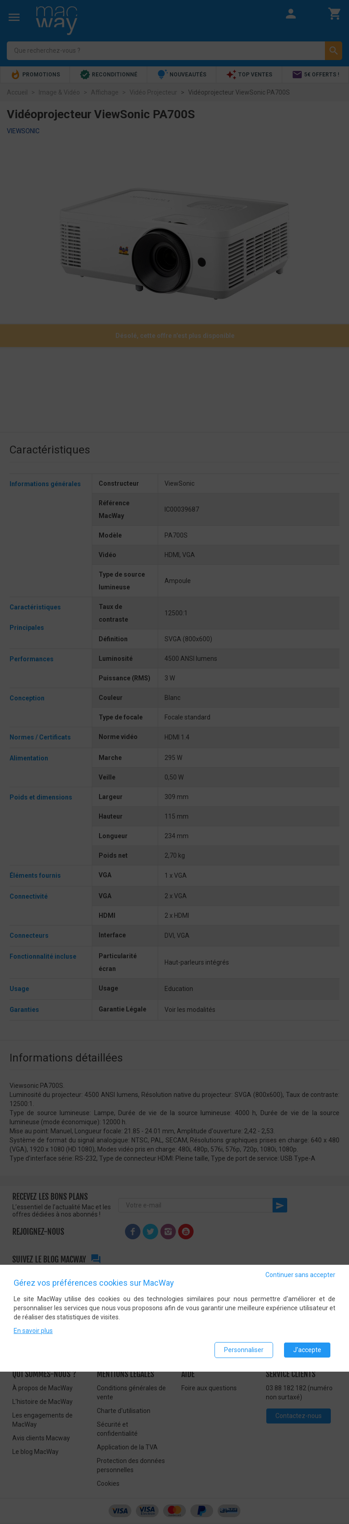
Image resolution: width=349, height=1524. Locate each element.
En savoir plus (33, 1330)
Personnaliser (244, 1349)
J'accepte (307, 1349)
